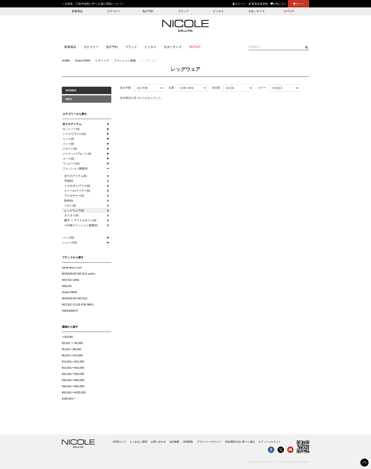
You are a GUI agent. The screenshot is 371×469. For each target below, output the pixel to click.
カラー (262, 87)
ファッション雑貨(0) (75, 168)
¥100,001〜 (69, 398)
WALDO (67, 286)
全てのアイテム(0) (75, 175)
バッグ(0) (68, 237)
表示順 (216, 87)
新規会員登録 (258, 3)
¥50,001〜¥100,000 (74, 392)
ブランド (183, 11)
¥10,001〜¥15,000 (73, 361)
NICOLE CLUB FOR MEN (77, 304)
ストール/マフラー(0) (77, 190)
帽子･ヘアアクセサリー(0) (80, 220)
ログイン (239, 3)
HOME (66, 60)
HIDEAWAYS (70, 310)
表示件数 (125, 87)
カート (298, 3)
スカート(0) (70, 148)
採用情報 (188, 441)
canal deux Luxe (72, 267)
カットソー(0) (71, 128)
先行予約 (147, 11)
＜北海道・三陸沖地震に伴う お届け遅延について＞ (93, 3)
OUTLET (289, 11)
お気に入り (278, 3)
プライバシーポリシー (209, 441)
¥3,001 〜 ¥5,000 (72, 343)
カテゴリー (114, 11)
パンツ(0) (68, 143)
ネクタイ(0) (71, 215)
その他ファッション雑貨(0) (80, 225)
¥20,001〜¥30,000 (73, 373)
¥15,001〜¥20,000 (73, 367)
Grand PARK (83, 60)
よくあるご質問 (138, 441)
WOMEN (71, 90)
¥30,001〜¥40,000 (73, 380)
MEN (68, 99)
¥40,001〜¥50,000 (73, 386)
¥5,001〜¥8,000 (71, 349)
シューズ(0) (70, 242)
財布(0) (68, 200)
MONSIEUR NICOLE (74, 298)
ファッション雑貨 (125, 60)
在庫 (171, 87)
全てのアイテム (72, 123)
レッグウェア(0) (74, 210)
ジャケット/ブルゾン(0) (77, 153)
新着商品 (77, 11)
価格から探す (70, 326)
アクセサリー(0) (74, 195)
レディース (102, 60)
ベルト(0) (70, 205)
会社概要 (174, 441)
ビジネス (218, 11)
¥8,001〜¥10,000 (72, 355)
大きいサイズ (256, 11)
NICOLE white (70, 279)
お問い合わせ (158, 441)
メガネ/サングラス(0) (77, 185)
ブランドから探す (73, 257)
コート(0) (68, 158)
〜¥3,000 (67, 336)
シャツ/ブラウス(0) (74, 133)
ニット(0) (68, 138)
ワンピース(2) (71, 163)
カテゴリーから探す (75, 113)
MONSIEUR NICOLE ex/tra (78, 273)
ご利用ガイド (118, 441)
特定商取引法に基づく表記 (240, 441)
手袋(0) (68, 180)
